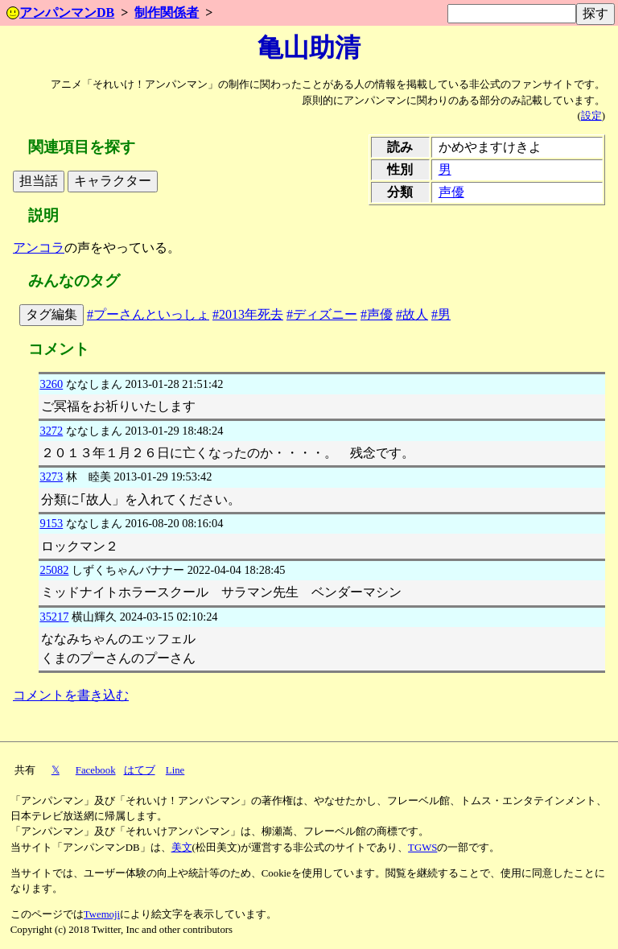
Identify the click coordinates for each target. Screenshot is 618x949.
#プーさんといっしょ (148, 314)
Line (175, 770)
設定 (591, 116)
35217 (53, 616)
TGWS (422, 847)
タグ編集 (51, 314)
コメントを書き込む (71, 695)
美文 (181, 847)
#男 (441, 314)
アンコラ (38, 247)
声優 (451, 192)
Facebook (96, 770)
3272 (51, 430)
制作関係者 (166, 12)
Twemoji (102, 914)
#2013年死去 (247, 314)
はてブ (139, 770)
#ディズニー (321, 314)
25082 (53, 569)
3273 (51, 476)
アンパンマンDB (60, 12)
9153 (51, 523)
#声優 (376, 314)
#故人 (412, 314)
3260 (51, 384)
